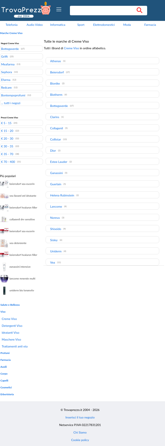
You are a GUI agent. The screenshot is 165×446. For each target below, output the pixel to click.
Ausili (3, 366)
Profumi (5, 353)
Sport (80, 24)
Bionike (55, 83)
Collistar (55, 139)
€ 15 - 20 (7, 130)
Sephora (6, 72)
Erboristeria (7, 394)
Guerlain (55, 184)
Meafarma (7, 64)
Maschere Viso (11, 339)
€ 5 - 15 (6, 123)
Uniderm (56, 251)
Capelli (4, 380)
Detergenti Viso (12, 325)
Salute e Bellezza (10, 304)
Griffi (4, 56)
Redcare (6, 87)
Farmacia (150, 24)
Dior (53, 150)
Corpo (4, 373)
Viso (3, 311)
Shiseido (55, 229)
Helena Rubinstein (62, 195)
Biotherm (56, 94)
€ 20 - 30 (7, 138)
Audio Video (34, 24)
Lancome (56, 206)
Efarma (5, 79)
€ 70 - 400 (8, 161)
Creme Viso (9, 319)
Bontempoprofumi (13, 95)
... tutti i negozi (10, 103)
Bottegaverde (10, 48)
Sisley (54, 240)
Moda (127, 24)
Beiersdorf (57, 72)
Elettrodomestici (104, 24)
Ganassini (56, 173)
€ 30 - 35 (7, 146)
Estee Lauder (58, 162)
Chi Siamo (79, 432)
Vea (52, 262)
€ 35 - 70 (7, 154)
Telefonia (11, 24)
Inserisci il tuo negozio (80, 417)
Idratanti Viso (10, 332)
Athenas (55, 61)
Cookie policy (80, 440)
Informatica (57, 24)
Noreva (55, 217)
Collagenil (56, 128)
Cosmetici (6, 387)
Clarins (54, 117)
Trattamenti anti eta (15, 346)
